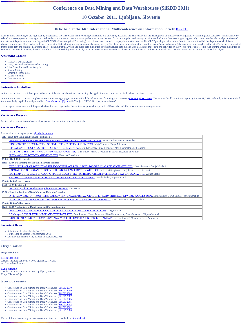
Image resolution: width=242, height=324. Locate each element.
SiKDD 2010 (65, 287)
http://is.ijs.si (78, 318)
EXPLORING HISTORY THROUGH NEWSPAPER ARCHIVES (42, 151)
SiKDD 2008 (65, 293)
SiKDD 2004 (65, 304)
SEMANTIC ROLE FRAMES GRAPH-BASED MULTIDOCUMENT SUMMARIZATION (55, 140)
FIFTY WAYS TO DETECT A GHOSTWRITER (33, 155)
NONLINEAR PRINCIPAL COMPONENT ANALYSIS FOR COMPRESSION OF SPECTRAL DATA (61, 218)
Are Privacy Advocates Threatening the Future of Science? (38, 188)
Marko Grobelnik (10, 258)
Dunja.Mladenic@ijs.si (57, 101)
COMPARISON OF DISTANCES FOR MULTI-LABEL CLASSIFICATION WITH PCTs (54, 170)
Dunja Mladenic (9, 268)
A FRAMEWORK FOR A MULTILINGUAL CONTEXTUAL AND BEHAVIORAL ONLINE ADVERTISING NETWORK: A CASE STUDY (80, 195)
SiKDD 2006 (65, 299)
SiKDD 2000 (65, 310)
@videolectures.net (43, 133)
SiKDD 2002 (65, 307)
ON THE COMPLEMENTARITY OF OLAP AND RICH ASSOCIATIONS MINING (52, 177)
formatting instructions (140, 98)
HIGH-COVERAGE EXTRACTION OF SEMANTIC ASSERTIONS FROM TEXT (51, 144)
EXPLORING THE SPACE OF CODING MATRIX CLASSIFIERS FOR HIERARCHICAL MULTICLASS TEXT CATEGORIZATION (77, 173)
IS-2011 (182, 29)
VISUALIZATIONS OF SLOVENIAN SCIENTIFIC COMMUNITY (43, 148)
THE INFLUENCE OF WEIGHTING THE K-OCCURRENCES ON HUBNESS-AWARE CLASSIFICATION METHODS (71, 166)
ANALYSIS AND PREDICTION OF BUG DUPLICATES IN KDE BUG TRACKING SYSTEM (58, 210)
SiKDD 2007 (65, 296)
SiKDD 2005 (65, 301)
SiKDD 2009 (65, 290)
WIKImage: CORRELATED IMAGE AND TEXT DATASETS (40, 214)
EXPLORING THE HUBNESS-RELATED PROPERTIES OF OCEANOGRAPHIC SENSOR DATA (60, 199)
